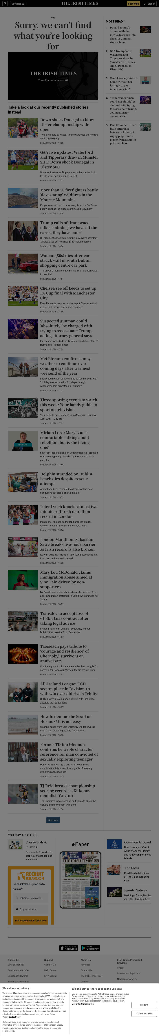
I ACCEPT (144, 1005)
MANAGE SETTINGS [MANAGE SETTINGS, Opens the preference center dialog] (144, 1014)
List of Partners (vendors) (83, 1004)
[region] (79, 1009)
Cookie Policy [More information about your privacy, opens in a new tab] (15, 1017)
